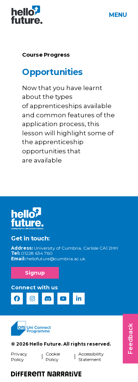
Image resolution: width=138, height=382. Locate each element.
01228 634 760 (37, 253)
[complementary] (121, 365)
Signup (35, 272)
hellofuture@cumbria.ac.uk (55, 258)
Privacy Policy (19, 356)
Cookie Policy (53, 356)
